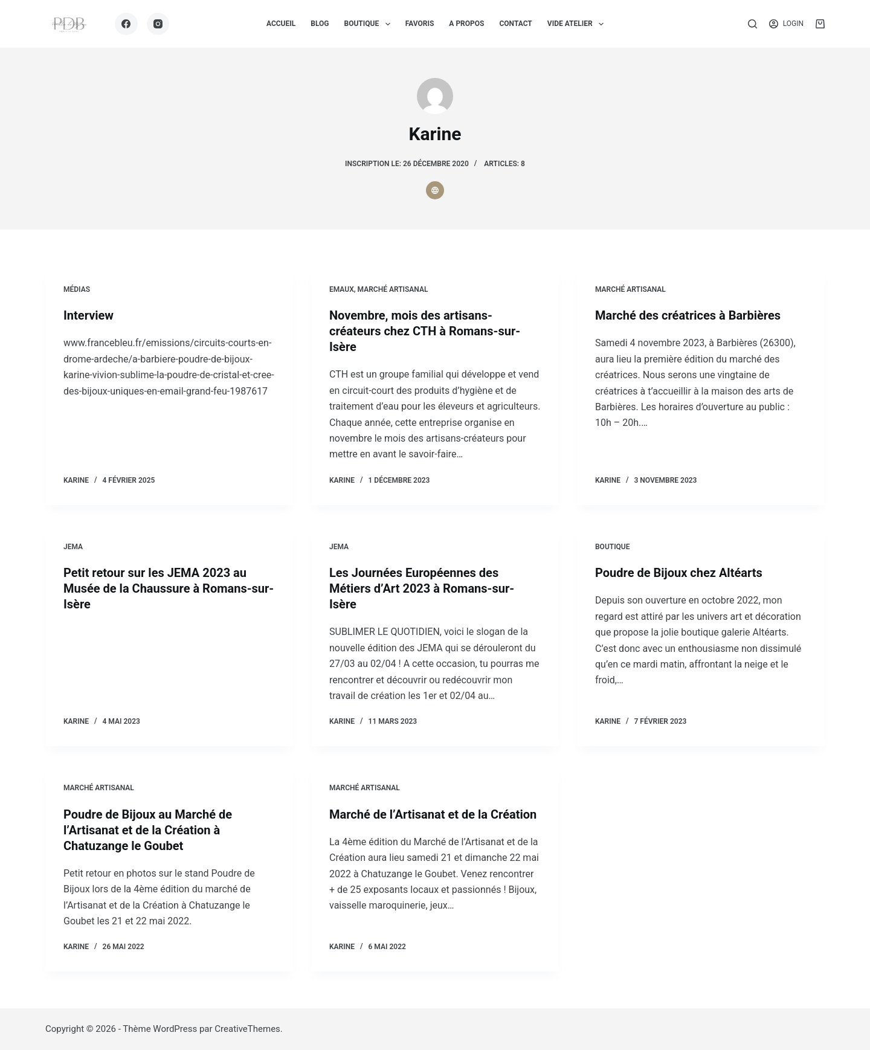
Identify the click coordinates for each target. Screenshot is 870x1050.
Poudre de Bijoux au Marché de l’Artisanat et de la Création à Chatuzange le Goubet (147, 830)
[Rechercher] (752, 23)
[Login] (786, 24)
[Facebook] (126, 24)
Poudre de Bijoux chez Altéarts (678, 572)
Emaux (341, 289)
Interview (88, 315)
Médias (76, 289)
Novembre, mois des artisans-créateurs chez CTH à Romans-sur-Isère (424, 331)
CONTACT (515, 23)
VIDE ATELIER (577, 24)
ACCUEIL (280, 23)
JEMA (73, 547)
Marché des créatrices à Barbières (688, 315)
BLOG (320, 23)
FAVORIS (419, 23)
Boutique (612, 547)
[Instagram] (158, 24)
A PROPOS (466, 23)
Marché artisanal (393, 289)
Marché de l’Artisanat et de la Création (432, 814)
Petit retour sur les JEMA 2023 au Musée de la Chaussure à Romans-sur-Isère (168, 588)
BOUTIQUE (369, 24)
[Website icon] (435, 190)
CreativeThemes (247, 1028)
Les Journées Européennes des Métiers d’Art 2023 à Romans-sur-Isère (421, 588)
